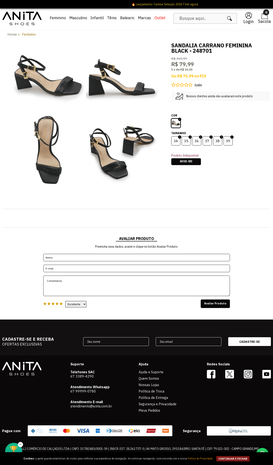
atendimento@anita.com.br (91, 406)
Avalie (198, 85)
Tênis (112, 17)
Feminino (58, 17)
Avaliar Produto (215, 303)
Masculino (78, 17)
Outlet (160, 17)
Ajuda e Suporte (151, 372)
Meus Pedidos (149, 410)
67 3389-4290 (82, 376)
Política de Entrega (153, 397)
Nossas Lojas (149, 385)
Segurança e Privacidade (157, 404)
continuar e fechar (232, 458)
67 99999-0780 (83, 391)
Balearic (127, 17)
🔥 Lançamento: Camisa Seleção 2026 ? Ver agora (136, 4)
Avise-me (186, 161)
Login (248, 21)
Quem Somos (149, 378)
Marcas (144, 17)
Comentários (136, 286)
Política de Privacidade (200, 458)
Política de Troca (151, 391)
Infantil (97, 17)
